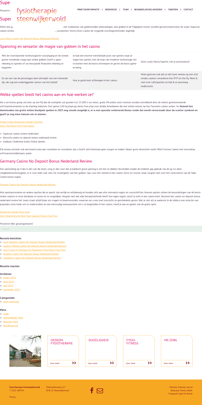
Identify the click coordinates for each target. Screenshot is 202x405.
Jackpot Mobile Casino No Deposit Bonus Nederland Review (34, 246)
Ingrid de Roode (185, 393)
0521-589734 (18, 390)
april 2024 (8, 281)
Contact (188, 9)
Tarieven (173, 9)
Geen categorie (11, 301)
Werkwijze (111, 9)
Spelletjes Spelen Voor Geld (15, 211)
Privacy (12, 397)
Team (126, 9)
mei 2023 (8, 285)
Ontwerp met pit (185, 387)
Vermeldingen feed (13, 317)
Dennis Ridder (186, 390)
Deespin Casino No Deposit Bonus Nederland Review (28, 184)
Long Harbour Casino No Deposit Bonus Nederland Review (34, 242)
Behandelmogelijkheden (148, 9)
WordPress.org (10, 325)
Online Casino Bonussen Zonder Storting (21, 121)
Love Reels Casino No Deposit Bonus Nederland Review (29, 38)
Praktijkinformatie (88, 9)
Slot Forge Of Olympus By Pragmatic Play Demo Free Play (34, 249)
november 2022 (11, 289)
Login (6, 313)
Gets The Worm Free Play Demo (17, 125)
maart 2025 (9, 277)
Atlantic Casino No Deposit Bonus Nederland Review (31, 253)
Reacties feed (10, 321)
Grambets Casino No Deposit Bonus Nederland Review (32, 257)
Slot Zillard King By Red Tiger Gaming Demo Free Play (28, 215)
